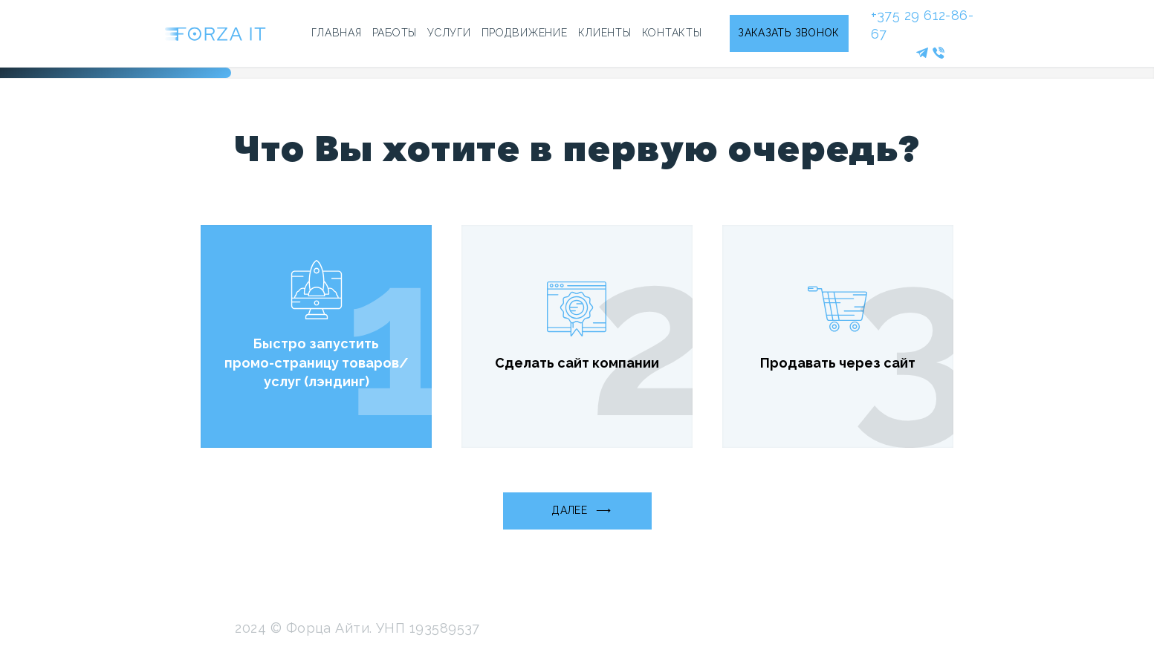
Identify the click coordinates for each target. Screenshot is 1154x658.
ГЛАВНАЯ (336, 33)
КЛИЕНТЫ (605, 33)
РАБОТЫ (394, 33)
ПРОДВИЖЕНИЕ (525, 33)
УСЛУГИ (448, 33)
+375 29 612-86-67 (922, 24)
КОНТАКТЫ (672, 33)
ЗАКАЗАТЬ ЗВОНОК (788, 33)
